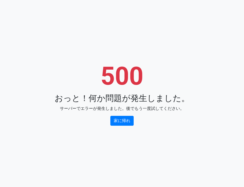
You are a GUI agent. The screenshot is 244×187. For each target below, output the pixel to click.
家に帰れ (122, 120)
